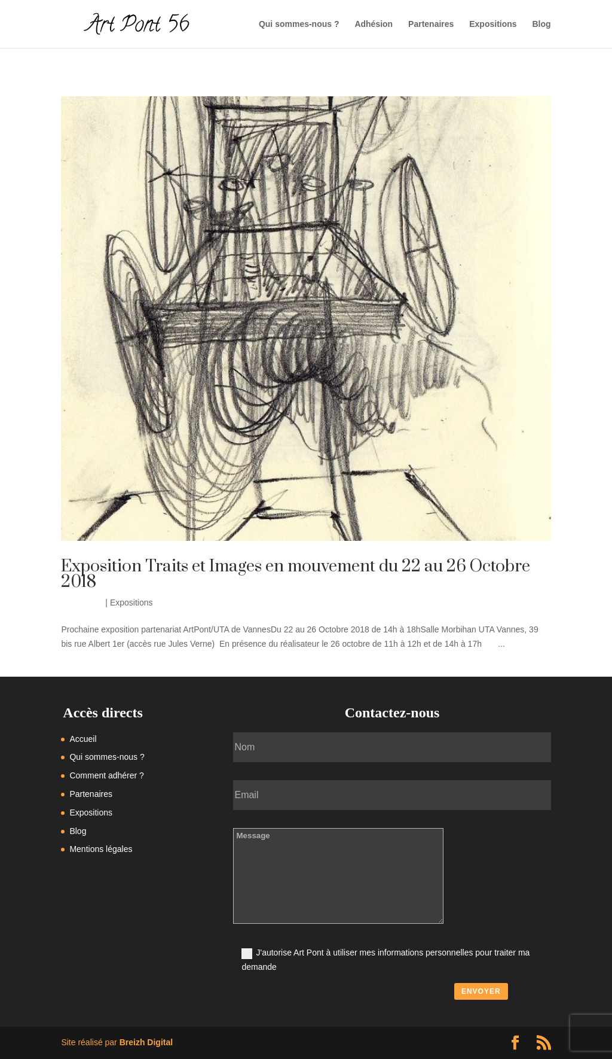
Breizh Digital (146, 1042)
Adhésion (373, 24)
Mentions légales (100, 849)
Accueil (82, 739)
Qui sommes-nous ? (299, 24)
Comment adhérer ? (106, 775)
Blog (541, 24)
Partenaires (431, 24)
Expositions (492, 24)
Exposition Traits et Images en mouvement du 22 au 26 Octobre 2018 (295, 574)
